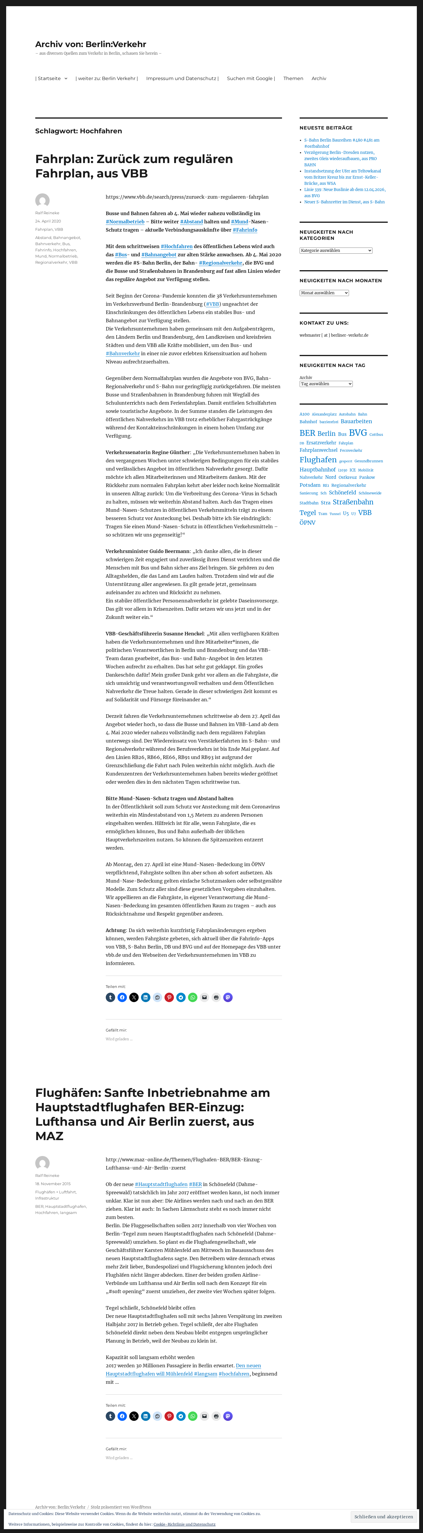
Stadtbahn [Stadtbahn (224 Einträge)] (309, 503)
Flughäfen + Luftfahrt (55, 1192)
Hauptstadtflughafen (65, 1206)
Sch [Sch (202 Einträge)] (323, 493)
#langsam (205, 1374)
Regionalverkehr (51, 262)
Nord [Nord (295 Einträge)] (330, 477)
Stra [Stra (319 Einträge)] (325, 503)
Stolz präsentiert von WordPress (121, 1507)
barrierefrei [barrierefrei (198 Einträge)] (329, 422)
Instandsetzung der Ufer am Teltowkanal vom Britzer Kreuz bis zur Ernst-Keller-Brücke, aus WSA (342, 177)
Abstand (43, 237)
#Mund (239, 222)
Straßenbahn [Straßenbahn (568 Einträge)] (353, 502)
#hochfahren (234, 1374)
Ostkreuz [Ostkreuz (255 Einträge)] (348, 477)
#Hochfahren (177, 246)
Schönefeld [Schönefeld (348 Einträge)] (342, 492)
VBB (59, 229)
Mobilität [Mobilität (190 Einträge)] (366, 470)
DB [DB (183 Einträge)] (302, 443)
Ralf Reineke (47, 212)
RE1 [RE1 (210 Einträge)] (326, 485)
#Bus (121, 255)
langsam (68, 1212)
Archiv (319, 78)
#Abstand (191, 222)
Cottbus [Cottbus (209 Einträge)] (376, 434)
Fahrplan (44, 229)
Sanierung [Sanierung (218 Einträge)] (309, 493)
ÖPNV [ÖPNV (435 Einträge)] (307, 522)
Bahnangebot (66, 237)
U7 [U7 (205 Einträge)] (353, 513)
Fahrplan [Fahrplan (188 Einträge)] (346, 443)
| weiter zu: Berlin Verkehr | (106, 78)
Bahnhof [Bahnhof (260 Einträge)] (308, 421)
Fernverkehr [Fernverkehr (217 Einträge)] (351, 450)
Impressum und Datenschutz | (182, 78)
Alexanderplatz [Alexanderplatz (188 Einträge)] (324, 414)
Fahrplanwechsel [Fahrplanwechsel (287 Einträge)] (319, 450)
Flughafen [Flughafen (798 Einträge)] (318, 459)
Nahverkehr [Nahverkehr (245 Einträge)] (311, 477)
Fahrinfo (43, 250)
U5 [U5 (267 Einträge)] (346, 513)
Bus (66, 243)
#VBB (212, 304)
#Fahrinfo (245, 230)
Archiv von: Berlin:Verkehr (90, 44)
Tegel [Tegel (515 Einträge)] (308, 513)
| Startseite (48, 78)
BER (39, 1206)
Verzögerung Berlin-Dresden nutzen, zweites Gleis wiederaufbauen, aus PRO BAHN (340, 158)
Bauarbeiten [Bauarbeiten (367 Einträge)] (356, 421)
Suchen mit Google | (251, 78)
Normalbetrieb (62, 256)
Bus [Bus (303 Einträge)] (342, 434)
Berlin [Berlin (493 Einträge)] (327, 434)
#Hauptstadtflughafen (161, 1184)
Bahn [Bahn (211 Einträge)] (362, 414)
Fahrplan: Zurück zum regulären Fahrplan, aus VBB (134, 166)
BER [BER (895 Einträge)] (307, 433)
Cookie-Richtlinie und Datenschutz (185, 1524)
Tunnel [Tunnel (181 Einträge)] (335, 514)
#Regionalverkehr (220, 263)
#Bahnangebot (159, 255)
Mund (41, 256)
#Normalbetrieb (125, 222)
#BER (195, 1184)
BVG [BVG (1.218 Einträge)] (358, 432)
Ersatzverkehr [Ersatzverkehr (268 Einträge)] (321, 443)
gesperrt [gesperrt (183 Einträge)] (345, 461)
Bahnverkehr (48, 243)
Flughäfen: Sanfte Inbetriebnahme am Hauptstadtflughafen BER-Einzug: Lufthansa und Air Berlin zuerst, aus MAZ (152, 1114)
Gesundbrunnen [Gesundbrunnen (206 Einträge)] (369, 461)
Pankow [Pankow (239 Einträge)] (367, 477)
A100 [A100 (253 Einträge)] (305, 414)
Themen (293, 78)
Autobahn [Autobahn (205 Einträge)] (347, 414)
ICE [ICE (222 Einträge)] (353, 470)
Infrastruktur (47, 1198)
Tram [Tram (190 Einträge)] (322, 514)
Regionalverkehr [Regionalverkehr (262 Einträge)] (348, 485)
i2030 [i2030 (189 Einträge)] (342, 470)
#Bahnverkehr (123, 353)
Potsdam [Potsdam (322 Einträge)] (310, 485)
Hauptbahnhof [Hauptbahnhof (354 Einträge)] (318, 469)
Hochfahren (64, 250)
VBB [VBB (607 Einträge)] (365, 513)
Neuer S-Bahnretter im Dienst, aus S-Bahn (344, 202)
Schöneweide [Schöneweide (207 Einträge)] (370, 493)
